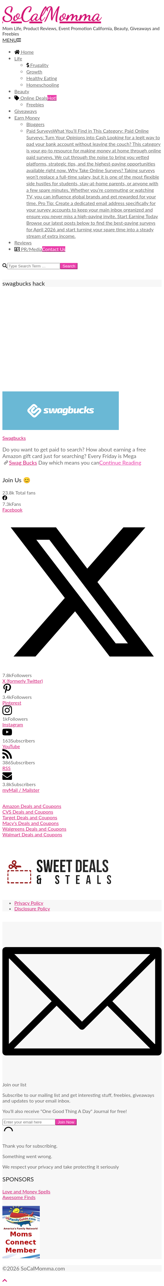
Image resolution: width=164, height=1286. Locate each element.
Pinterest (11, 702)
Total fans (25, 492)
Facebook (12, 509)
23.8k (8, 492)
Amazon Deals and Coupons (31, 806)
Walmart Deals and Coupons (32, 834)
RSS (6, 768)
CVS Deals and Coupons (27, 812)
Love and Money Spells (26, 1191)
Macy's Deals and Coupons (30, 823)
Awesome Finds (19, 1197)
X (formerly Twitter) (22, 681)
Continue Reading (120, 462)
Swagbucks (14, 438)
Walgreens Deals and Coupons (34, 829)
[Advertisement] (82, 339)
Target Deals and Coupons (29, 817)
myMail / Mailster (21, 790)
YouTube (11, 746)
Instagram (12, 724)
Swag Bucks (20, 462)
